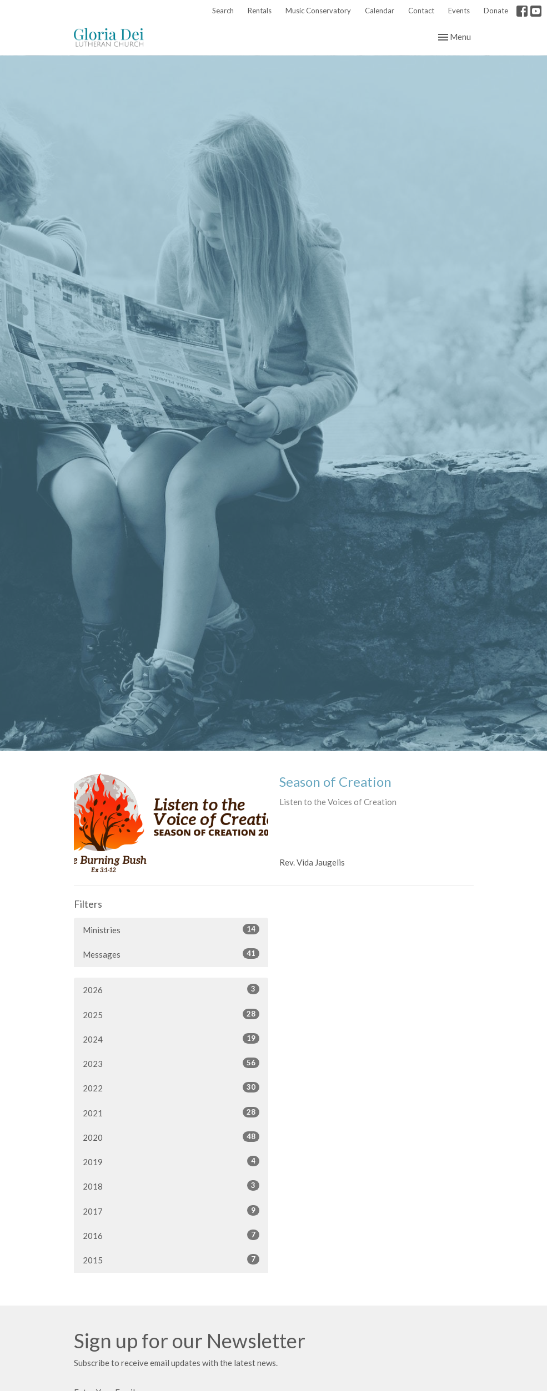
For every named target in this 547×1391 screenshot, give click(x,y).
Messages (171, 953)
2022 (171, 1087)
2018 (171, 1185)
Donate (496, 10)
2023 (171, 1063)
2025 (171, 1014)
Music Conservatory (318, 10)
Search (223, 10)
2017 (171, 1210)
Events (459, 10)
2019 (171, 1161)
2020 (171, 1136)
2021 (171, 1112)
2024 (171, 1038)
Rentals (260, 10)
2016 (171, 1235)
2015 (171, 1259)
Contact (421, 10)
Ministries (171, 929)
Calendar (379, 10)
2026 (171, 989)
